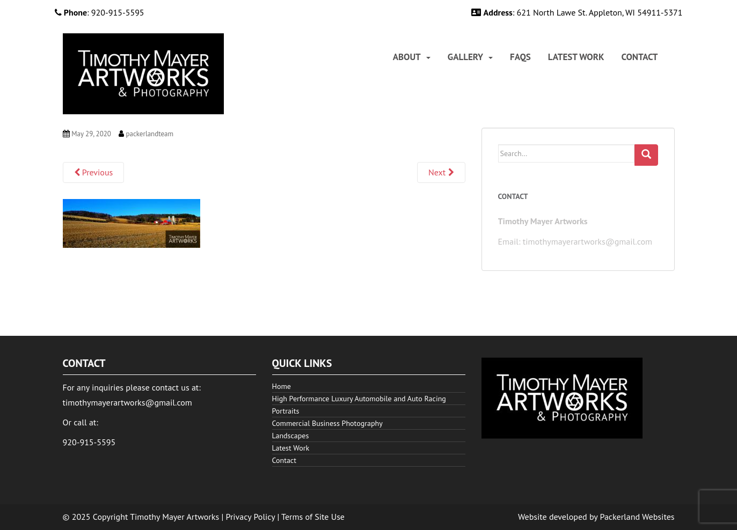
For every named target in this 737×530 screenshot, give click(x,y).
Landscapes (290, 435)
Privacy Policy (250, 516)
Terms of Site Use (313, 516)
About (407, 57)
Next (441, 172)
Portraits (286, 411)
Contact (640, 57)
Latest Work (576, 57)
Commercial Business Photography (327, 423)
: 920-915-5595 (99, 12)
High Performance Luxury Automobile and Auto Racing (359, 398)
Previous (93, 172)
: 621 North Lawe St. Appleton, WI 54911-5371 (576, 12)
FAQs (520, 57)
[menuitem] (412, 57)
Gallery (465, 57)
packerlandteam (149, 133)
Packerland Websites (637, 516)
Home (281, 386)
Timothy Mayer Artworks (174, 516)
